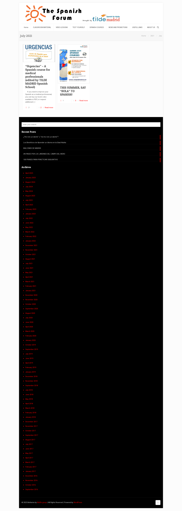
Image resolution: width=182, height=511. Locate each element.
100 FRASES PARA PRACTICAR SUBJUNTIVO (40, 160)
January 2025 (30, 178)
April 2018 (29, 404)
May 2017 (29, 453)
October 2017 (30, 431)
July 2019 (29, 354)
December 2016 (31, 476)
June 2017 (29, 449)
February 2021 (30, 286)
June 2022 (29, 223)
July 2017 (29, 444)
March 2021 (29, 282)
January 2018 (30, 417)
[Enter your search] (91, 124)
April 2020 (29, 327)
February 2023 (30, 209)
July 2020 (29, 318)
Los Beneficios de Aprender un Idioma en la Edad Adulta (44, 142)
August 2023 (30, 196)
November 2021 (31, 250)
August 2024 (30, 182)
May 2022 (29, 227)
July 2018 (29, 390)
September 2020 (31, 309)
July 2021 (29, 263)
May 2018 (29, 399)
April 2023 (29, 205)
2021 (152, 36)
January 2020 (30, 340)
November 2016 (31, 480)
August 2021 (30, 259)
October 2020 (30, 304)
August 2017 (30, 440)
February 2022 (30, 236)
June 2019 (29, 358)
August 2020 (30, 313)
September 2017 (31, 435)
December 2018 (31, 376)
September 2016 (31, 489)
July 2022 (29, 218)
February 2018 (30, 413)
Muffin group (42, 502)
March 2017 (29, 462)
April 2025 (29, 173)
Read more (49, 107)
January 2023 (30, 214)
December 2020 (31, 295)
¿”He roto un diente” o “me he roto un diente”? (40, 137)
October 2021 (30, 254)
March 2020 (29, 331)
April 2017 (29, 458)
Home (143, 36)
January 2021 (30, 291)
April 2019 (29, 363)
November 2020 (31, 300)
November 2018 (31, 381)
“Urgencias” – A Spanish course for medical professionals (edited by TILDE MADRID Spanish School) (37, 76)
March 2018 (29, 408)
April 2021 (29, 277)
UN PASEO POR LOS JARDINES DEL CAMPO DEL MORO (44, 154)
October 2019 (30, 345)
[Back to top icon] (158, 502)
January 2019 (30, 372)
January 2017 (30, 471)
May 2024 (29, 191)
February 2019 (30, 367)
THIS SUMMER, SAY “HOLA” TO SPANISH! (73, 91)
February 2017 (30, 467)
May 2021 (29, 272)
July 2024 (29, 187)
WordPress (78, 502)
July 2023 (29, 200)
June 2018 (29, 395)
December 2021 (31, 245)
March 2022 (29, 232)
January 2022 (30, 241)
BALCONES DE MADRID (32, 148)
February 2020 (30, 336)
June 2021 (29, 268)
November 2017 (31, 426)
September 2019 (31, 349)
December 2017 (31, 422)
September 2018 (31, 385)
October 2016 (30, 485)
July (160, 36)
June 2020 (29, 322)
